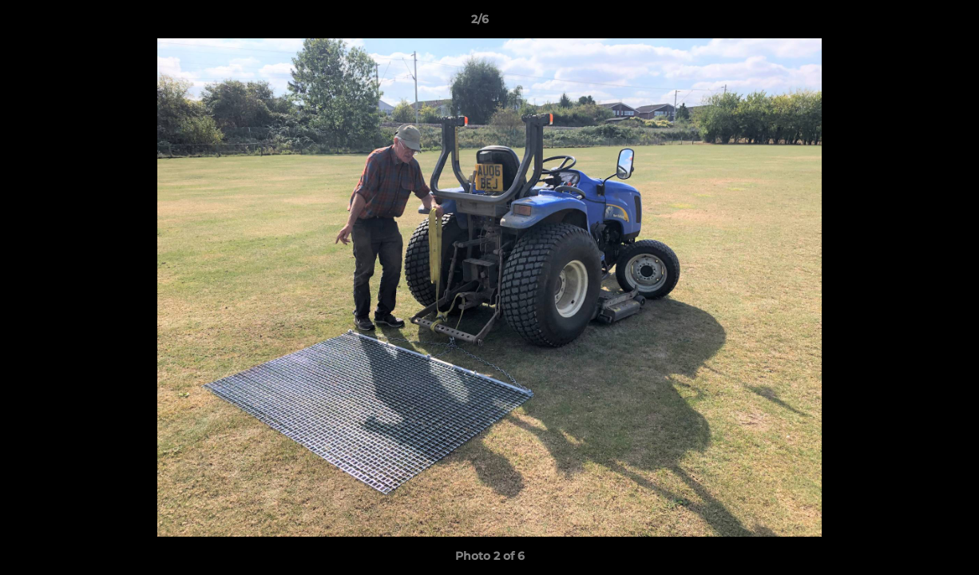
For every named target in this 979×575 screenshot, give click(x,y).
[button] (912, 23)
